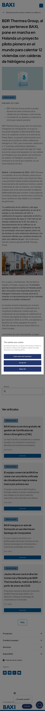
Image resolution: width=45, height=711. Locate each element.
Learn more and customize (22, 356)
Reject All (22, 369)
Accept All (22, 363)
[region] (22, 355)
